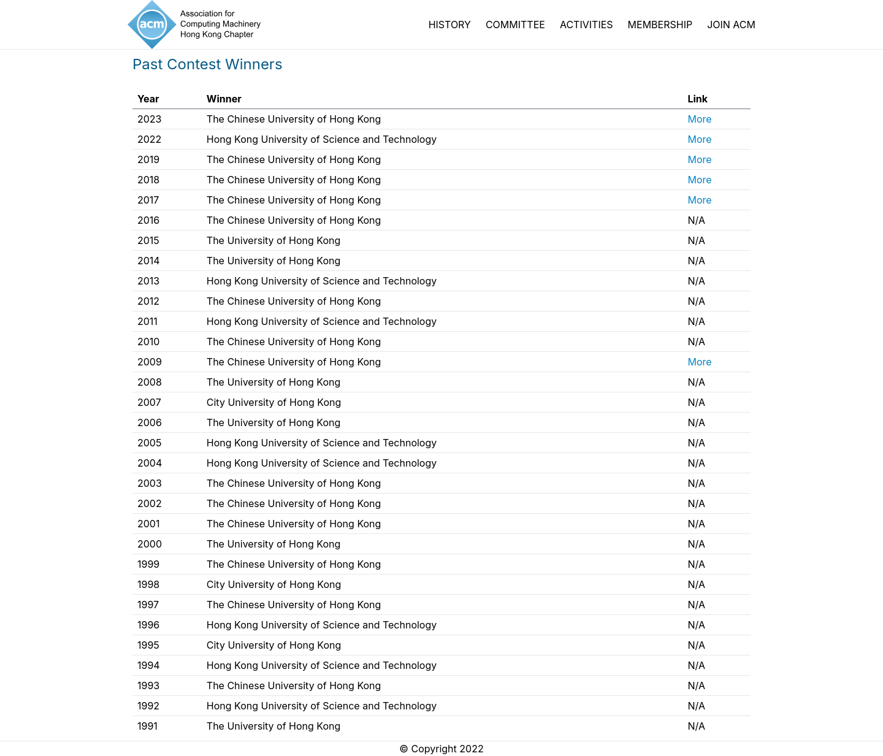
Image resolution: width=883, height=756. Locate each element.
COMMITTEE (515, 24)
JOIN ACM (731, 24)
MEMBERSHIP (660, 24)
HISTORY (450, 24)
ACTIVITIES (586, 24)
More (699, 119)
